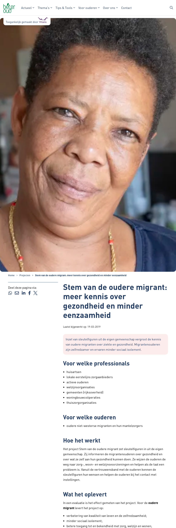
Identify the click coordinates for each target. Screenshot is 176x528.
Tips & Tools (64, 8)
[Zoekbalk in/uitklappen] (171, 7)
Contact (126, 8)
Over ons (109, 8)
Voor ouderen (87, 8)
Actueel (26, 8)
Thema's (44, 8)
